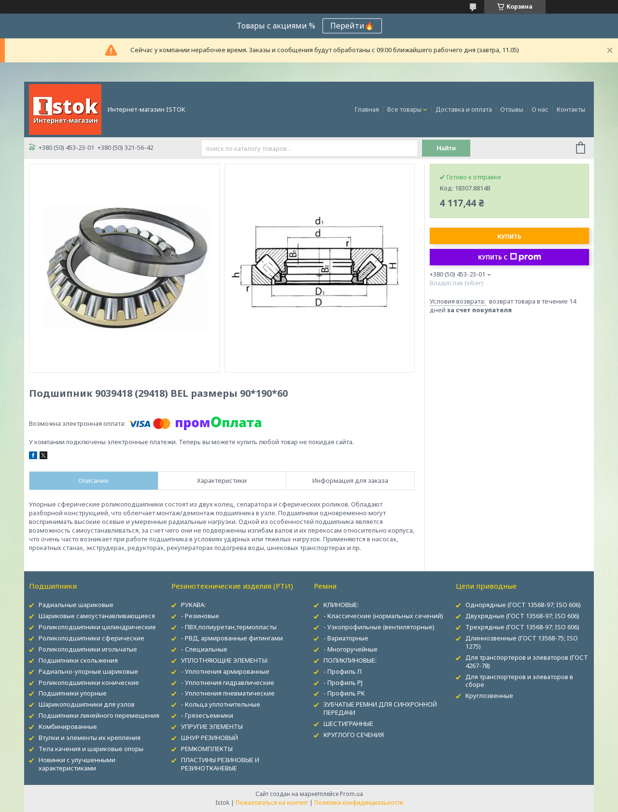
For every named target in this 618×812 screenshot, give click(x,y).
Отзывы (511, 109)
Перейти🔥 (352, 25)
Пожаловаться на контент (272, 802)
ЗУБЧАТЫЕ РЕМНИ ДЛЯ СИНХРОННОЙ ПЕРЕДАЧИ (380, 708)
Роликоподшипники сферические (91, 638)
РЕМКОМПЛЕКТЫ (207, 748)
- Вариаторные (345, 638)
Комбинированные (68, 726)
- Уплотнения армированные (225, 671)
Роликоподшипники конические (89, 682)
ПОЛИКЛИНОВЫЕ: (350, 660)
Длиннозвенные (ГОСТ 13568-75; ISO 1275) (521, 642)
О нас (540, 109)
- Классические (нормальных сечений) (383, 615)
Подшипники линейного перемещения (99, 715)
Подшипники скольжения (78, 660)
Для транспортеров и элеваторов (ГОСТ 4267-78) (526, 661)
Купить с (509, 257)
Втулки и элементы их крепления (89, 737)
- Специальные (204, 649)
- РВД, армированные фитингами (232, 638)
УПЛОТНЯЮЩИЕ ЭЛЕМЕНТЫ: (224, 660)
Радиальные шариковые (76, 604)
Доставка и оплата (463, 109)
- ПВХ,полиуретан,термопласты (229, 627)
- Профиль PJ (343, 682)
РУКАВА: (193, 604)
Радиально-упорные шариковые (88, 671)
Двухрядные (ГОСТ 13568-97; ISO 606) (522, 615)
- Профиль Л (342, 671)
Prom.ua (351, 794)
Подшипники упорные (73, 693)
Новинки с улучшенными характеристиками (77, 763)
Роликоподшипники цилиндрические (97, 627)
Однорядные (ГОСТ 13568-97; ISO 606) (523, 604)
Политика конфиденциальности (358, 802)
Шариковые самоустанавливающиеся (97, 615)
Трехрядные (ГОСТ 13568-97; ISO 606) (522, 627)
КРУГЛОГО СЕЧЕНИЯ (353, 734)
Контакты (571, 109)
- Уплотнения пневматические (228, 693)
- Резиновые (200, 615)
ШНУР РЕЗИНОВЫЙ (209, 737)
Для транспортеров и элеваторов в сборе (519, 680)
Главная (367, 109)
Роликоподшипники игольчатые (88, 649)
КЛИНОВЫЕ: (341, 604)
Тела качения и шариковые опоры (91, 748)
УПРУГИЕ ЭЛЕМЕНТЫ (212, 726)
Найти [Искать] (446, 148)
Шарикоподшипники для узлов (87, 704)
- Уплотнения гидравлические (227, 682)
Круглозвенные (489, 695)
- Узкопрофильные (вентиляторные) (379, 627)
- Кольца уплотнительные (220, 704)
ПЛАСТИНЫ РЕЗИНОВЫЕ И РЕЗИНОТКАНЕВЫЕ (220, 763)
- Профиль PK (344, 693)
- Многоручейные (350, 649)
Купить (509, 236)
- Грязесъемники (207, 715)
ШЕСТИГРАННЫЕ (348, 723)
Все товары (404, 109)
